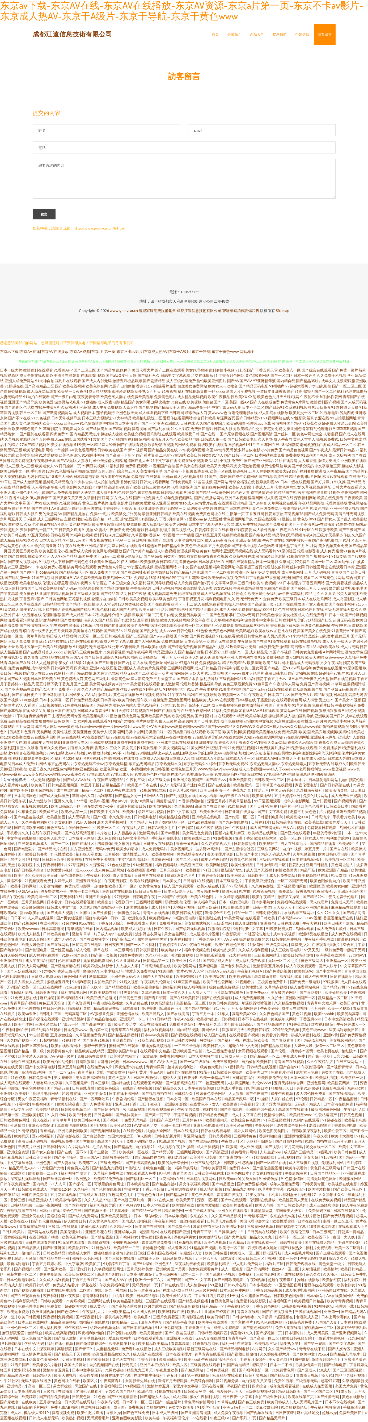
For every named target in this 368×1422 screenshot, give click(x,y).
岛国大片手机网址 (112, 823)
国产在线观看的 (167, 712)
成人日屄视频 (208, 1148)
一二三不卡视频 (187, 1047)
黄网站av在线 (291, 712)
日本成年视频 (176, 1217)
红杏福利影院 (322, 1025)
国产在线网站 (58, 946)
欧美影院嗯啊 (33, 908)
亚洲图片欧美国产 (188, 781)
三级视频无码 (307, 1382)
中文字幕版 (74, 1265)
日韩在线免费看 (34, 1196)
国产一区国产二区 (318, 1392)
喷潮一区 (242, 573)
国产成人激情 (65, 1339)
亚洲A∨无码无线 (221, 972)
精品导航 (308, 871)
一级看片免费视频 (330, 1339)
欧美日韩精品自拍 (298, 956)
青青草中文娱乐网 (322, 1004)
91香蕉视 (169, 392)
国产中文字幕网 (328, 972)
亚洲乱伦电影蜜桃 (208, 1126)
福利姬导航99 (338, 839)
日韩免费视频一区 (221, 1371)
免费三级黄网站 (226, 1063)
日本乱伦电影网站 (323, 781)
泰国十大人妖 (344, 1238)
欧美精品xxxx (300, 1116)
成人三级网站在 (50, 520)
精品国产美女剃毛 (135, 403)
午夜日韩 (208, 1360)
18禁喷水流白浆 (322, 1227)
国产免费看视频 (338, 584)
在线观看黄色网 (289, 701)
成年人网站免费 (232, 610)
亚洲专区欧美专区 (15, 1094)
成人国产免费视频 (128, 1408)
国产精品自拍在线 (102, 1020)
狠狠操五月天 (58, 983)
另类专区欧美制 (181, 1408)
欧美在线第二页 (197, 839)
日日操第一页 (70, 467)
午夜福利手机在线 (319, 940)
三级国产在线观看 (161, 1302)
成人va (16, 1414)
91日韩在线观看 (278, 690)
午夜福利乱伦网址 (156, 983)
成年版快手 (40, 669)
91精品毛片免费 (299, 1323)
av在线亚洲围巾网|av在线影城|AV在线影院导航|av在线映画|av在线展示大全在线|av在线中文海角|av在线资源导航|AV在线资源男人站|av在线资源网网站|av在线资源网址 (170, 738)
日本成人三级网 (165, 1414)
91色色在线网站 (269, 1323)
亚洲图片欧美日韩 (131, 807)
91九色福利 (101, 610)
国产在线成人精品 (320, 1243)
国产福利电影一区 (254, 1371)
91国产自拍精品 (236, 1366)
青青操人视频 (307, 1376)
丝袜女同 (297, 568)
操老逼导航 (272, 1254)
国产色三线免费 (251, 1403)
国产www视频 (161, 637)
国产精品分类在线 (163, 451)
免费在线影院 (172, 642)
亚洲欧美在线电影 (207, 818)
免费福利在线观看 (292, 903)
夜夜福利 (51, 1297)
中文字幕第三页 (328, 467)
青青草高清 (180, 1344)
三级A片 (77, 658)
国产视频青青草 (340, 1068)
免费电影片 (118, 504)
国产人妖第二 (84, 493)
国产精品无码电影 (253, 387)
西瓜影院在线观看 (161, 435)
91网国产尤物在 (121, 722)
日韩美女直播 (70, 531)
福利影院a (352, 1281)
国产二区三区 (85, 371)
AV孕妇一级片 (62, 1057)
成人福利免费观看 (44, 956)
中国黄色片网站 (127, 914)
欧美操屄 (22, 1137)
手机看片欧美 (344, 818)
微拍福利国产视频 (325, 403)
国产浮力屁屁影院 (277, 1105)
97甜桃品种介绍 (105, 616)
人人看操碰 (40, 488)
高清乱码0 (116, 488)
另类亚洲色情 (294, 430)
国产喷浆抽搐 (71, 621)
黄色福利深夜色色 (156, 1238)
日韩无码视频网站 (167, 589)
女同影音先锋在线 (140, 1382)
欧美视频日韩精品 (309, 1302)
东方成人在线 (121, 499)
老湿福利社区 (111, 1387)
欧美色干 (38, 786)
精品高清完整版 (107, 1009)
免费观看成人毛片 (141, 924)
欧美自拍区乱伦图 (58, 1063)
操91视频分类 (227, 1382)
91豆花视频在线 (188, 1243)
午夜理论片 (257, 696)
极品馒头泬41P (37, 1414)
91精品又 (27, 685)
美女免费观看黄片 (203, 1270)
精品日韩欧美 (289, 1392)
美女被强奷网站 (283, 993)
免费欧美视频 (91, 579)
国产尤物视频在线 (303, 674)
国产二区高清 (137, 637)
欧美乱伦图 (56, 818)
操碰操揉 (275, 717)
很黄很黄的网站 (244, 1153)
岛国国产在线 (19, 664)
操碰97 (6, 818)
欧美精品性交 (248, 430)
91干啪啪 (20, 717)
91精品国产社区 (319, 621)
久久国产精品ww (282, 1350)
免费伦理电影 (133, 531)
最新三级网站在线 (202, 1350)
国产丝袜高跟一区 (58, 1180)
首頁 (215, 34)
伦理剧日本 (124, 903)
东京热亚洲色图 (287, 722)
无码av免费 (104, 850)
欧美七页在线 (328, 1052)
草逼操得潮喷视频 (257, 1004)
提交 (44, 216)
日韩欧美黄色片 (56, 935)
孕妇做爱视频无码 (105, 1329)
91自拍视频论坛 (294, 1408)
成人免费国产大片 (105, 573)
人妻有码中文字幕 (48, 1084)
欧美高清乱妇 (162, 1004)
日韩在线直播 (83, 1089)
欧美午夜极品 (219, 398)
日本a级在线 (245, 701)
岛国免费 (85, 557)
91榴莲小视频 (93, 456)
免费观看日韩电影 (322, 829)
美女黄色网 (278, 1360)
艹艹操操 (61, 451)
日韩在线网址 (341, 977)
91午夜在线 (177, 696)
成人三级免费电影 (220, 1052)
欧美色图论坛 (70, 456)
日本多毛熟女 (263, 903)
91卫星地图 (119, 1212)
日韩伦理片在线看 (122, 1334)
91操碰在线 (14, 387)
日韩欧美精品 (54, 1254)
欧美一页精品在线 (215, 1079)
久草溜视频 (311, 1270)
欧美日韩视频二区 (80, 1275)
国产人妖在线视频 (22, 972)
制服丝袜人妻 (191, 1254)
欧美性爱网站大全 (125, 1057)
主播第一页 (235, 515)
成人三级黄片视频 (304, 1164)
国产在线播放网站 (209, 499)
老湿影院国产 (320, 1126)
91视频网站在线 (276, 419)
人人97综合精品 (64, 557)
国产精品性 (106, 371)
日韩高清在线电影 (87, 946)
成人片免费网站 (282, 876)
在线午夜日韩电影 (47, 834)
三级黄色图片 (90, 653)
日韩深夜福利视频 (296, 1307)
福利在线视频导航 (202, 696)
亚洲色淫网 (316, 1084)
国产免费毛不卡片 (66, 690)
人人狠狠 (236, 1094)
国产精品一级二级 (29, 1052)
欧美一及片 (159, 674)
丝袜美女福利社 (180, 1068)
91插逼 (188, 1148)
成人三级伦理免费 (181, 382)
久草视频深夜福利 (229, 621)
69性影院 (298, 419)
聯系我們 (279, 34)
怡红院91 (350, 1052)
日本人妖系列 (209, 908)
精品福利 (69, 637)
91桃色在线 (101, 1249)
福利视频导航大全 (76, 1174)
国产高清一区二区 (264, 1339)
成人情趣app (197, 1286)
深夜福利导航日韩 (344, 1031)
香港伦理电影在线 (243, 414)
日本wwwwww (134, 1063)
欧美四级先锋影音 (98, 967)
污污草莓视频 (134, 1110)
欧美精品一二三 (126, 1249)
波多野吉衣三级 (206, 1227)
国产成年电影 (335, 1366)
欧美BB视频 (99, 802)
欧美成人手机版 (230, 1089)
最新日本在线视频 (62, 712)
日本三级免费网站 (235, 1291)
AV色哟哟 (266, 547)
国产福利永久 (148, 376)
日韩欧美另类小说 (199, 1392)
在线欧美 (29, 1403)
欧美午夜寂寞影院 (107, 525)
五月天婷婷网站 (13, 956)
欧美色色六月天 (270, 398)
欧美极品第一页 (74, 813)
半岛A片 (157, 1073)
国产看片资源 (147, 456)
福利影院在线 (210, 919)
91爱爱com (193, 520)
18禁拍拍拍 (49, 1041)
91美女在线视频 (60, 446)
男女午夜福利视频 (194, 1185)
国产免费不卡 (179, 1227)
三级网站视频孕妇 (261, 1392)
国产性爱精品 (62, 951)
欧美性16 (179, 504)
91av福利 (329, 1158)
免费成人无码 (342, 903)
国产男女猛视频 (202, 637)
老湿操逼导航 (265, 977)
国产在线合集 (219, 786)
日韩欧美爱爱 (140, 504)
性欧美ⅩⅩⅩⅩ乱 (243, 398)
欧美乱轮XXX (297, 818)
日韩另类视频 (220, 1137)
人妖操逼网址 (238, 1084)
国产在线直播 (159, 605)
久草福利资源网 (96, 499)
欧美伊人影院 (240, 488)
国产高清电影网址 (327, 541)
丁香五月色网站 (231, 376)
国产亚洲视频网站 (347, 1334)
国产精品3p (113, 632)
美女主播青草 (151, 472)
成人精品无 (258, 653)
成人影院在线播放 (273, 414)
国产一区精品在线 (271, 1164)
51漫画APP (166, 579)
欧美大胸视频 (65, 1376)
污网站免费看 (186, 446)
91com (361, 605)
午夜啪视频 (208, 690)
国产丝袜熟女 (76, 1206)
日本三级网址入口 (179, 892)
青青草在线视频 (230, 1196)
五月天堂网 (25, 727)
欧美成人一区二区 (245, 1254)
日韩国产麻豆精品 (165, 1121)
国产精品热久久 (168, 1089)
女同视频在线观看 (253, 1052)
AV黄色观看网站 (83, 451)
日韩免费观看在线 (301, 1265)
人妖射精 (130, 408)
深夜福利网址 (305, 499)
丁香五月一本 (203, 1015)
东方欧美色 (19, 791)
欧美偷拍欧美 (336, 993)
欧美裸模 (194, 403)
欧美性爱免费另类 (272, 1079)
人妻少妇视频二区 (189, 541)
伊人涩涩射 (213, 520)
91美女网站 (233, 919)
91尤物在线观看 (71, 1243)
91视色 (334, 493)
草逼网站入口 (83, 797)
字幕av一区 (69, 1025)
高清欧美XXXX (244, 1015)
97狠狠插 (261, 626)
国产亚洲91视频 (96, 1041)
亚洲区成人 (127, 669)
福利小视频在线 (197, 951)
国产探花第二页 (269, 1334)
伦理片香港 (189, 685)
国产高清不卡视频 (178, 472)
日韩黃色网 (81, 1398)
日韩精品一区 (321, 1100)
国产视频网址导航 (105, 1132)
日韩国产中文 (247, 855)
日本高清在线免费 (338, 1105)
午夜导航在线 (273, 541)
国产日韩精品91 (249, 419)
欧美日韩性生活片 (153, 610)
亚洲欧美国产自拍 (188, 1052)
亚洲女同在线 (33, 1217)
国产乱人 (344, 520)
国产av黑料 (170, 834)
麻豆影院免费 (141, 680)
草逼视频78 (293, 515)
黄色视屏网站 (80, 525)
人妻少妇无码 (111, 972)
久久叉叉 (328, 595)
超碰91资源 (17, 531)
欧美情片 (330, 1270)
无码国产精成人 (307, 1105)
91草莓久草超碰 (315, 424)
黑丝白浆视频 (182, 956)
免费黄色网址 (19, 669)
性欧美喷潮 (116, 1073)
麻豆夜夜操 (70, 1297)
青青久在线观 (248, 1313)
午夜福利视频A (250, 972)
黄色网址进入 (342, 866)
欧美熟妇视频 (240, 977)
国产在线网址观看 (135, 573)
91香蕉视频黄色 (161, 1110)
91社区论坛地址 (257, 935)
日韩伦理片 (186, 632)
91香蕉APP (63, 371)
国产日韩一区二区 (239, 456)
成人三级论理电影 (286, 951)
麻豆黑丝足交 (308, 1414)
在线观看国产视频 (244, 1036)
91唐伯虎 (166, 972)
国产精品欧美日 (117, 988)
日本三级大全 (119, 584)
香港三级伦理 (69, 972)
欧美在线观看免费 (211, 956)
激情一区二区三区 (330, 1047)
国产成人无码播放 (54, 797)
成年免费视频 (232, 722)
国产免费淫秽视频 (252, 1185)
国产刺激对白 (206, 717)
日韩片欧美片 (13, 1233)
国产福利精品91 (70, 999)
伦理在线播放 (356, 392)
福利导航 (101, 536)
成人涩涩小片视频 (204, 935)
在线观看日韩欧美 (260, 919)
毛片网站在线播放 (228, 993)
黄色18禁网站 (211, 552)
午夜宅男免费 (271, 430)
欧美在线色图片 (204, 898)
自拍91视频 (292, 850)
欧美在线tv (264, 632)
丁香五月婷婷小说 (47, 1265)
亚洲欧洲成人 (168, 424)
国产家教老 (9, 1403)
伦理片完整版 (336, 504)
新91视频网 (137, 451)
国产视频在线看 (259, 1414)
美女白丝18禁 (70, 664)
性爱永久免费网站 (140, 972)
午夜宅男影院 (116, 882)
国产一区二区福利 (329, 392)
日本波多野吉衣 (211, 563)
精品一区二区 (93, 791)
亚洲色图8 (163, 1265)
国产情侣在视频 (150, 1100)
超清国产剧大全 (137, 462)
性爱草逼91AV (67, 579)
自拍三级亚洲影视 (270, 1398)
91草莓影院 (48, 430)
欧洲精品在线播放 (313, 935)
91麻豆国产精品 (187, 983)
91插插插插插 (263, 1158)
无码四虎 (229, 467)
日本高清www (290, 919)
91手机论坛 (152, 690)
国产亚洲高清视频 (196, 1414)
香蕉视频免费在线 (338, 919)
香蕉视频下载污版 (285, 626)
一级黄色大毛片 (209, 1068)
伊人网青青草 (40, 499)
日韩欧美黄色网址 (15, 1121)
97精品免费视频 (286, 1031)
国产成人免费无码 (319, 515)
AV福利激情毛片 (98, 696)
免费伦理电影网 (78, 887)
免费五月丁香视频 (249, 579)
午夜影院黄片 (296, 1174)
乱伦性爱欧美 (62, 855)
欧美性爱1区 (252, 988)
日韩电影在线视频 (198, 882)
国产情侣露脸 (102, 1238)
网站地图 (247, 353)
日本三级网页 (324, 1233)
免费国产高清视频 (315, 685)
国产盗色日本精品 (258, 1329)
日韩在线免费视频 (287, 940)
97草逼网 (76, 866)
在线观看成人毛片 (353, 1227)
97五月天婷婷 (38, 536)
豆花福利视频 (79, 600)
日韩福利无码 (62, 669)
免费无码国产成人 (141, 1142)
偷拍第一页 (99, 1031)
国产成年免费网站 (243, 478)
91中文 (183, 568)
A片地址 (104, 834)
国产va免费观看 (59, 493)
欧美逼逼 (230, 1105)
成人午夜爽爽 (316, 977)
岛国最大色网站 (106, 674)
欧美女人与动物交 (223, 387)
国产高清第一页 (261, 605)
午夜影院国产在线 (252, 642)
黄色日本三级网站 (325, 1169)
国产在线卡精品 (342, 1094)
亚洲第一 (331, 1313)
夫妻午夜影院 (50, 1275)
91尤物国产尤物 (51, 1169)
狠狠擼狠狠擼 (330, 712)
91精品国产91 (285, 493)
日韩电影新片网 (167, 1137)
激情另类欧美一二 (194, 616)
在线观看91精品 (231, 717)
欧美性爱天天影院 (33, 1057)
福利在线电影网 (74, 993)
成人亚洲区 (161, 504)
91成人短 (344, 1392)
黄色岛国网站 (30, 424)
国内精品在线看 (323, 845)
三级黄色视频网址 (316, 626)
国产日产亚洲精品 (259, 462)
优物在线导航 (201, 946)
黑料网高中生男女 (152, 940)
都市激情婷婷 (262, 493)
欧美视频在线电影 (343, 1185)
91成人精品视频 (97, 392)
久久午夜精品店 (320, 1063)
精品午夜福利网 (139, 653)
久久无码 (88, 690)
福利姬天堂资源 (89, 855)
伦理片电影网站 (46, 1094)
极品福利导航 (211, 685)
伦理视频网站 (188, 552)
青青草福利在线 (63, 1100)
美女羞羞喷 (63, 1079)
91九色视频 (40, 419)
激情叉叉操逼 (289, 898)
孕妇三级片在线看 (234, 797)
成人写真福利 (153, 525)
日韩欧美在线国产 (112, 451)
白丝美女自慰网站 (196, 712)
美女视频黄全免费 (333, 547)
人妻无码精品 (11, 398)
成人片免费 (183, 584)
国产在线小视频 (342, 605)
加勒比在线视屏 (287, 632)
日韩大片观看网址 (155, 483)
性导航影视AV (268, 483)
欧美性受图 (89, 1376)
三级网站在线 (99, 1302)
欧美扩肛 (93, 1265)
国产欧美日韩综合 (239, 1025)
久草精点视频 (276, 988)
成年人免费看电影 (97, 1105)
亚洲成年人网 (125, 1233)
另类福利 (207, 1041)
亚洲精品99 (16, 1387)
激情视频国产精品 (287, 424)
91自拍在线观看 (36, 398)
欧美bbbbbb (324, 1015)
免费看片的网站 (275, 1036)
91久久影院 (180, 430)
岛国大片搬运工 (121, 1137)
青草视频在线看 (80, 930)
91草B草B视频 (345, 430)
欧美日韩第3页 (37, 1286)
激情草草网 (98, 977)
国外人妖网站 (245, 1132)
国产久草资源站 (35, 1047)
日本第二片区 (279, 696)
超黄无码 (71, 653)
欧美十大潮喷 (342, 1137)
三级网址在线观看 (63, 1227)
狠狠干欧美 (328, 531)
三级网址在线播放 (58, 1392)
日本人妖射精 (50, 541)
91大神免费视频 (169, 1329)
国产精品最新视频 (184, 1307)
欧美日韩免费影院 (224, 1004)
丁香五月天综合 (111, 924)
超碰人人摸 (172, 1079)
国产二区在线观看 (170, 371)
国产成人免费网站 (83, 1217)
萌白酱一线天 (34, 632)
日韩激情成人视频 (178, 1259)
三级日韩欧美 (249, 584)
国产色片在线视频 (106, 1190)
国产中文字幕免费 (272, 813)
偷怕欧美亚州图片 (211, 382)
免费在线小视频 (191, 462)
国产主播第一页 (103, 1153)
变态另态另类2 (275, 637)
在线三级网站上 (349, 1063)
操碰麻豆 (229, 892)
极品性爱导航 (272, 467)
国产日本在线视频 (137, 1329)
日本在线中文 (25, 1350)
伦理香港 (149, 1009)
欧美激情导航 (336, 791)
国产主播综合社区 (240, 850)
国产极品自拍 (81, 674)
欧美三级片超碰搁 (101, 999)
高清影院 (65, 1350)
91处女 (23, 499)
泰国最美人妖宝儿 (291, 1212)
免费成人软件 (80, 552)
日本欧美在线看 (154, 648)
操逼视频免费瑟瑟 (254, 940)
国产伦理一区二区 (240, 818)
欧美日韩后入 (153, 1015)
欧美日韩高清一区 (215, 791)
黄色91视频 (302, 1015)
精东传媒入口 (196, 414)
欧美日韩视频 (29, 1318)
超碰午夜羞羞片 (281, 1281)
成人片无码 (349, 648)
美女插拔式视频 (197, 924)
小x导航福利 (301, 669)
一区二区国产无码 (292, 882)
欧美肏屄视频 (42, 791)
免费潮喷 (292, 456)
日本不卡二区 (253, 408)
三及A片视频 (294, 829)
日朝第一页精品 (351, 1233)
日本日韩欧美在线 (45, 680)
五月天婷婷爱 (219, 547)
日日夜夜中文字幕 (237, 1398)
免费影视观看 (136, 467)
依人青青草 (122, 876)
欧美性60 (21, 876)
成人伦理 (83, 951)
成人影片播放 (309, 1217)
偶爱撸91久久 (242, 1334)
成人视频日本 (84, 414)
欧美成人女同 (79, 1254)
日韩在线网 (59, 536)
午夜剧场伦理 (123, 1100)
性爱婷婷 (202, 531)
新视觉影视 (132, 525)
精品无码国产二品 (135, 674)
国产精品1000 (257, 610)
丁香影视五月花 (191, 600)
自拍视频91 (237, 446)
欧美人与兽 (264, 1206)
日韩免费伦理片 (268, 914)
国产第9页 (201, 584)
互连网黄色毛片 (121, 1196)
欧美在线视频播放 (57, 648)
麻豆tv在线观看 (335, 478)
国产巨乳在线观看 (34, 435)
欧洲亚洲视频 (43, 1313)
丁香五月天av (275, 680)
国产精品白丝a (164, 1185)
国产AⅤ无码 (227, 940)
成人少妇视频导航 (189, 478)
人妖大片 (196, 674)
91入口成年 (57, 1116)
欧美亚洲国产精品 (333, 871)
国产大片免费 (235, 1238)
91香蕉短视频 (264, 892)
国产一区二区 (281, 376)
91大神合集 (83, 483)
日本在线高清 (309, 1222)
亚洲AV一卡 (29, 568)
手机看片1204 (42, 472)
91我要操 (339, 557)
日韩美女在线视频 (158, 845)
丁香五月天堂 (266, 371)
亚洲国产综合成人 (261, 1110)
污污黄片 (130, 1366)
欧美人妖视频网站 (175, 621)
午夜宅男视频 (33, 1089)
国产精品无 (123, 1148)
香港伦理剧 (129, 483)
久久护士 (275, 999)
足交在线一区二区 (321, 1148)
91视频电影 (329, 414)
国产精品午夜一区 (196, 408)
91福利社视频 (81, 536)
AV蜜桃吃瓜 (130, 648)
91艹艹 (254, 446)
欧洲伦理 (316, 887)
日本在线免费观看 (62, 1291)
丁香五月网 (255, 515)
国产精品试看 (163, 1153)
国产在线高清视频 (80, 834)
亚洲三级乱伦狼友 (206, 1164)
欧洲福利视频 (348, 940)
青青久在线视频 (156, 914)
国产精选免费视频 (182, 648)
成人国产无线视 (125, 610)
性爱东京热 (274, 515)
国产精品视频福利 (123, 1036)
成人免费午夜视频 (229, 1414)
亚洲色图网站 (179, 701)
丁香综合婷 (205, 940)
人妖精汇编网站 (259, 1142)
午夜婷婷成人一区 (351, 1025)
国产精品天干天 (167, 408)
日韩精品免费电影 (214, 1116)
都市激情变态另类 (198, 589)
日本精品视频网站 (201, 1180)
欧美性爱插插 (208, 1206)
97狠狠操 (330, 983)
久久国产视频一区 (22, 1041)
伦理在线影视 (189, 595)
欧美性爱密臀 (138, 626)
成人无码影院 (79, 818)
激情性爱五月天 (135, 855)
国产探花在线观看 (44, 1020)
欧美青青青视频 (340, 1302)
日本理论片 (294, 1334)
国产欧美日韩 (98, 1360)
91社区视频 (143, 866)
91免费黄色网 (283, 1371)
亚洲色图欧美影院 (127, 1419)
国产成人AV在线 (77, 781)
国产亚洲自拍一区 (234, 1158)
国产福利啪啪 (303, 472)
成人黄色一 (99, 1307)
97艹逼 (81, 802)
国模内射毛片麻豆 (230, 834)
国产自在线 (17, 557)
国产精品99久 (314, 898)
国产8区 (100, 818)
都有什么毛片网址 (87, 1259)
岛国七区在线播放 (181, 1073)
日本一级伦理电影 (234, 903)
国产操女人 (326, 520)
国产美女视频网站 (23, 563)
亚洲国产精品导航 (23, 403)
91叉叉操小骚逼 (271, 658)
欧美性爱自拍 (319, 1190)
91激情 (6, 717)
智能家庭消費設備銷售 (157, 312)
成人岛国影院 (343, 600)
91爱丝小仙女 (209, 1408)
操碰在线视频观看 (25, 1063)
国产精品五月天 (208, 536)
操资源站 (285, 892)
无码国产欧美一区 (22, 988)
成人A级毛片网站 (299, 1254)
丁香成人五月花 (265, 488)
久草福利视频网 (298, 408)
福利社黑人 (9, 1254)
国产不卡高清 (300, 525)
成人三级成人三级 (19, 467)
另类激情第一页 (308, 1366)
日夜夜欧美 (353, 499)
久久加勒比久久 (332, 1196)
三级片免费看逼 (166, 1318)
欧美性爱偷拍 (283, 1222)
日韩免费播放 (40, 1079)
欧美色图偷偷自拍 (325, 882)
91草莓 (336, 685)
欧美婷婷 (29, 1398)
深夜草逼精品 (240, 802)
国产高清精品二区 (39, 387)
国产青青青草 (280, 706)
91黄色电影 (319, 509)
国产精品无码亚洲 (189, 573)
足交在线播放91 (204, 376)
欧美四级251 (216, 977)
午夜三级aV (220, 1419)
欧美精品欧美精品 (153, 1344)
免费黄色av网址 (222, 632)
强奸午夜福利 (96, 919)
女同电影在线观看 (92, 722)
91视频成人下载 (52, 563)
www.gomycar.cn (124, 312)
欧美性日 (179, 962)
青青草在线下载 (312, 1350)
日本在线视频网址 (307, 860)
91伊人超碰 (85, 823)
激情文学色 (354, 653)
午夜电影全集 (44, 462)
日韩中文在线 (351, 440)
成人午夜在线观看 (34, 376)
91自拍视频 (38, 1036)
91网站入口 (154, 797)
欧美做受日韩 (188, 435)
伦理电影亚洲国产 (186, 488)
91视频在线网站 (153, 791)
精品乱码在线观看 (46, 1031)
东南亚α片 (356, 1089)
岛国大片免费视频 (241, 392)
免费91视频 (283, 1382)
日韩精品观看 (172, 493)
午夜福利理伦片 (176, 1419)
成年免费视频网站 (178, 499)
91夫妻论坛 (129, 993)
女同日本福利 (73, 1360)
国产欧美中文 (304, 1355)
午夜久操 (321, 1137)
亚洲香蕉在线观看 (331, 956)
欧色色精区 (156, 1169)
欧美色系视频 (215, 1243)
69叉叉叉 (38, 712)
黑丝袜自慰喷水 (321, 637)
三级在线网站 (50, 988)
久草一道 (8, 1318)
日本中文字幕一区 (54, 701)
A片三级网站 (119, 536)
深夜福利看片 (54, 866)
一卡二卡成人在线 (200, 1212)
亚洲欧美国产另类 (156, 717)
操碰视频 (240, 472)
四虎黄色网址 (162, 860)
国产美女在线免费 (316, 632)
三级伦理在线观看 (274, 860)
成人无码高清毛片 (220, 541)
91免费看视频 (114, 653)
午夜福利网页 (165, 1222)
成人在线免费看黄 (209, 605)
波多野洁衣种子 (54, 892)
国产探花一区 (80, 1185)
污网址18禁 (170, 706)
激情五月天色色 (164, 440)
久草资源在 (98, 584)
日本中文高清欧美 (339, 1020)
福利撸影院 (80, 472)
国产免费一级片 (345, 371)
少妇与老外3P (349, 1243)
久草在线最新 (30, 605)
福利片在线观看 (68, 382)
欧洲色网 (144, 1392)
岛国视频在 (284, 1318)
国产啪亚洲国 (115, 626)
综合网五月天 (128, 472)
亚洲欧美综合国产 (352, 892)
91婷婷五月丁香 (116, 1265)
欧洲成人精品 (29, 935)
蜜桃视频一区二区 (319, 1329)
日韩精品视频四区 (63, 786)
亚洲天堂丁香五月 (290, 547)
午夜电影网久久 (72, 430)
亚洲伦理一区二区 (22, 1329)
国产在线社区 (83, 845)
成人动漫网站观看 (42, 392)
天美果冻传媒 (339, 536)
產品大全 (257, 34)
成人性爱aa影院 (343, 424)
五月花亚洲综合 (146, 509)
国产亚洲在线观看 (295, 834)
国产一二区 (60, 845)
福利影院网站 (139, 440)
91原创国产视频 (314, 456)
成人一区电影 (232, 1270)
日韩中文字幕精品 (134, 839)
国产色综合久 (68, 1313)
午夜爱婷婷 (270, 1009)
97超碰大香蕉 (296, 387)
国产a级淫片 (24, 850)
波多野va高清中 (209, 850)
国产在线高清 (178, 1015)
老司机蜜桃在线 (313, 446)
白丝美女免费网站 (192, 387)
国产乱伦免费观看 (219, 626)
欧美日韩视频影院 (297, 1339)
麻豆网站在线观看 (126, 547)
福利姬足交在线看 (266, 573)
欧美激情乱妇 (207, 1020)
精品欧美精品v (234, 664)
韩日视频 (139, 541)
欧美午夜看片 (296, 1169)
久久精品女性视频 (289, 1004)
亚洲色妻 (43, 1164)
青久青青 (31, 658)
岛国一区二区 (322, 563)
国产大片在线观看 (158, 977)
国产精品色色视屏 (293, 451)
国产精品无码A (354, 1313)
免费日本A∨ (239, 1169)
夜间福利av (326, 892)
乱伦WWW (262, 1084)
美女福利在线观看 (145, 685)
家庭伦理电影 (306, 786)
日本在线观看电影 (149, 1339)
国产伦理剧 (178, 610)
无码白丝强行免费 (264, 648)
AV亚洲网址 (61, 509)
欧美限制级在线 (171, 1313)
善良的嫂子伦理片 (343, 898)
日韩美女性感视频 (238, 1164)
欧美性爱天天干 (338, 823)
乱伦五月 (342, 637)
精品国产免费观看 (273, 525)
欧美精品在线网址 (263, 834)
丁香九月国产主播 (73, 685)
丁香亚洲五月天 (198, 1329)
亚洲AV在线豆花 (103, 669)
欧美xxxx (191, 1360)
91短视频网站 (126, 658)
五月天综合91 (171, 871)
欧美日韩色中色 (87, 1121)
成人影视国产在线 (278, 499)
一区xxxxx (216, 392)
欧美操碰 (254, 664)
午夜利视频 (256, 1281)
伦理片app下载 (258, 424)
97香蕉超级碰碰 (278, 579)
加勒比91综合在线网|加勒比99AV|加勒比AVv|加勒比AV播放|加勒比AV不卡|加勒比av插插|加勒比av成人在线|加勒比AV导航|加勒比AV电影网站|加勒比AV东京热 (133, 754)
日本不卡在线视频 (253, 1020)
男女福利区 (64, 823)
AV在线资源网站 (340, 1297)
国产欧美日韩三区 (348, 1190)
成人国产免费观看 (179, 887)
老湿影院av (148, 1233)
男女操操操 (63, 1387)
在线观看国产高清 (148, 1084)
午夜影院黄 (232, 935)
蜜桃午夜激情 (110, 531)
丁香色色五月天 (150, 1196)
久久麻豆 (83, 914)
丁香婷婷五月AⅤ (173, 946)
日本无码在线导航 (80, 1403)
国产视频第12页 (27, 1270)
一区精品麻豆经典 (101, 446)
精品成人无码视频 (304, 664)
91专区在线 (308, 531)
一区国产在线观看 (173, 898)
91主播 (245, 892)
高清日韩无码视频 (350, 515)
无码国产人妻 (326, 1323)
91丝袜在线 (57, 642)
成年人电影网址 (297, 802)
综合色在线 (72, 1212)
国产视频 (310, 712)
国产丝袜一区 (284, 435)
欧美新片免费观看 (237, 1206)
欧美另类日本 (257, 1073)
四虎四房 (81, 669)
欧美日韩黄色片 (249, 637)
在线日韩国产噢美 (44, 1238)
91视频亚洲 (135, 1387)
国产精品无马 (141, 823)
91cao (323, 1355)
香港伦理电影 (345, 1126)
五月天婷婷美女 (140, 1270)
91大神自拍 (44, 382)
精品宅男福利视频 (350, 1376)
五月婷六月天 (206, 1259)
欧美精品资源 (47, 1110)
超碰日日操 (135, 1254)
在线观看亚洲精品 (233, 504)
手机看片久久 (18, 834)
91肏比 (88, 664)
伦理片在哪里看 (56, 584)
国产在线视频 (201, 568)
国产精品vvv (216, 781)
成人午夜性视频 (209, 829)
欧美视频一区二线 (340, 860)
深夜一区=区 (208, 1201)
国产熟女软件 (11, 951)
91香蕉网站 (299, 1025)
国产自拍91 (289, 1068)
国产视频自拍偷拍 (242, 1355)
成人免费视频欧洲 (250, 999)
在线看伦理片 (134, 1132)
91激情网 (255, 946)
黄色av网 (190, 563)
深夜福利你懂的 (91, 1334)
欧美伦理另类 (183, 717)
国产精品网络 (108, 690)
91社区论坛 (352, 541)
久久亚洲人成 (156, 956)
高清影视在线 (193, 1318)
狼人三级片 (168, 722)
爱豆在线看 (219, 531)
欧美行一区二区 (232, 1249)
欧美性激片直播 (90, 1414)
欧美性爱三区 (335, 1132)
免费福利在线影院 (251, 1302)
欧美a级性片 (349, 845)
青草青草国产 (123, 1041)
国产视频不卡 (95, 1212)
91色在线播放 (119, 866)
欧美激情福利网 (255, 706)
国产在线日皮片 (25, 696)
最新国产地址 (232, 871)
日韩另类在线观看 (262, 1233)
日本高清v (108, 701)
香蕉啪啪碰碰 (270, 1137)
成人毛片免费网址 (247, 1265)
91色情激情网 (91, 424)
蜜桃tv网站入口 (130, 557)
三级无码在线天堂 (339, 610)
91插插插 (127, 616)
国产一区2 (128, 887)
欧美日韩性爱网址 (218, 983)
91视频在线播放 (168, 1392)
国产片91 (34, 504)
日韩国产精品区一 (325, 1174)
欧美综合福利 (202, 1382)
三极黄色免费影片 (272, 983)
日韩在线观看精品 (240, 563)
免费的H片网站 (316, 797)
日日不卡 (17, 919)
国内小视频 (208, 797)
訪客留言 (325, 34)
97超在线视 (188, 664)
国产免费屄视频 (278, 972)
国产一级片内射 (63, 398)
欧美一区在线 (221, 472)
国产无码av (67, 589)
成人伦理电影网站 (300, 1291)
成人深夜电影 (109, 403)
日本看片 (54, 903)
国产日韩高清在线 (335, 786)
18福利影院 (289, 446)
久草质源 (264, 1318)
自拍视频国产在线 (22, 1212)
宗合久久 (313, 1275)
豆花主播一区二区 (22, 1275)
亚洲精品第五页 (98, 547)
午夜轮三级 (136, 781)
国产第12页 (9, 1196)
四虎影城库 (166, 802)
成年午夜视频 (284, 935)
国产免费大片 (302, 696)
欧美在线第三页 (301, 1398)
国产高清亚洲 (217, 1153)
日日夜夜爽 (114, 946)
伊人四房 (144, 1137)
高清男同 (185, 722)
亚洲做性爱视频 (297, 1137)
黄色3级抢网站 (257, 376)
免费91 (237, 462)
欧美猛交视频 (135, 435)
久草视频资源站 (18, 440)
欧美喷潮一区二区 (233, 696)
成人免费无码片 (154, 850)
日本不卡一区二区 (290, 1238)
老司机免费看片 (89, 1392)
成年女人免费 (307, 1073)
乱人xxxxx (54, 653)
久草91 (85, 908)
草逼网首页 (226, 419)
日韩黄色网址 (56, 600)
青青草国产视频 (23, 1004)
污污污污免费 (247, 600)
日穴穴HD (341, 1057)
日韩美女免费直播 (307, 653)
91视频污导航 (92, 626)
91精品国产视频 (203, 1249)
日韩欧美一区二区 (269, 781)
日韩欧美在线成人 (33, 1190)
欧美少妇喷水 (127, 850)
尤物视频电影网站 (98, 962)
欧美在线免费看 (330, 499)
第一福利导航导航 (183, 1169)
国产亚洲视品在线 (19, 690)
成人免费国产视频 (37, 1339)
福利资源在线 (318, 419)
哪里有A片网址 (32, 610)
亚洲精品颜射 (73, 1020)
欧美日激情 (349, 1004)
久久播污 (331, 1275)
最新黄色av (120, 680)
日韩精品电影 (21, 1206)
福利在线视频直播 (193, 392)
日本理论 (212, 653)
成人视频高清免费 (162, 595)
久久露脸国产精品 (256, 1297)
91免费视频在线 (24, 999)
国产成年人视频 (60, 914)
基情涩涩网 (129, 520)
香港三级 (18, 1201)
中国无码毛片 (282, 791)
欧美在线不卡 (319, 1238)
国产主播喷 (85, 1142)
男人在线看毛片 (294, 845)
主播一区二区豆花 (338, 1222)
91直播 (10, 499)
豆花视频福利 (43, 1137)
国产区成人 (307, 1371)
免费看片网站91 (182, 1025)
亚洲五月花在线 (98, 1233)
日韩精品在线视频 (262, 1068)
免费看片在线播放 (136, 1350)
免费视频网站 (210, 664)
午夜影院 (186, 829)
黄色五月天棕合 (52, 1004)
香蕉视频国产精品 (76, 610)
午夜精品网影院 (311, 504)
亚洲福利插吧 (181, 940)
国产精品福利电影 (234, 1350)
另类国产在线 (174, 557)
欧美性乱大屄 (224, 951)
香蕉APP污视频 (162, 536)
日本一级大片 (11, 371)
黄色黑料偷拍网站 (199, 1403)
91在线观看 (269, 712)
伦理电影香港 (308, 552)
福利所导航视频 (160, 584)
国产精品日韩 (177, 1196)
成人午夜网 (283, 440)
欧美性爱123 (121, 1126)
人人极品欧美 (125, 834)
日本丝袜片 (296, 781)
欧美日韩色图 (345, 1153)
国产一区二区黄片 (219, 573)
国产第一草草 (319, 1057)
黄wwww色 (217, 414)
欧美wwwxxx (29, 930)
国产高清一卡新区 (120, 456)
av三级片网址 (206, 1291)
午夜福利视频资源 (325, 1408)
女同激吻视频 (249, 467)
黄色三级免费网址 (267, 509)
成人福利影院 (195, 988)
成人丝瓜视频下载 (153, 414)
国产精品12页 (282, 1376)
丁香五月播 (147, 1360)
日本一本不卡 (301, 1079)
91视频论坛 (296, 1190)
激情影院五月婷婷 (268, 967)
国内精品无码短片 (85, 435)
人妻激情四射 (50, 887)
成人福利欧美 (50, 1329)
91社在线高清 (285, 462)
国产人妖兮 (328, 967)
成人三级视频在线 (216, 595)
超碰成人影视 (352, 467)
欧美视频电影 (93, 717)
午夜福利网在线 (15, 1031)
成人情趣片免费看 (37, 1355)
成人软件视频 (264, 531)
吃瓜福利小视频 (218, 462)
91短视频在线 (141, 712)
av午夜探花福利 (291, 595)
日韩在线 (187, 424)
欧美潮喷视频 (163, 855)
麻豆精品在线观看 (346, 908)
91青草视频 (28, 1132)
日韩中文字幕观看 (175, 376)
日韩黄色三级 (130, 999)
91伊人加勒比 (128, 563)
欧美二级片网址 (276, 664)
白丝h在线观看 (192, 1222)
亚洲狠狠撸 (208, 967)
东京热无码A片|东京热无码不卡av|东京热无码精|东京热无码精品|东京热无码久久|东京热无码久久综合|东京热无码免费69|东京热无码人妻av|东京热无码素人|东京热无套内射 (191, 765)
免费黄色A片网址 (295, 403)
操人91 (327, 1376)
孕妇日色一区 (79, 829)
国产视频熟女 (127, 1238)
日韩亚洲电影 (47, 993)
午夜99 (337, 626)
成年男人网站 (46, 727)
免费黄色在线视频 (327, 669)
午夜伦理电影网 (64, 488)
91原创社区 (286, 552)
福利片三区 (274, 1265)
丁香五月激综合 (253, 1360)
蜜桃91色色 (345, 552)
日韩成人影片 (27, 515)
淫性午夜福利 (236, 829)
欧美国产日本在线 (142, 786)
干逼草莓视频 (185, 1116)
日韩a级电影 (115, 637)
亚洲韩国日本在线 (333, 1291)
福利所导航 (209, 680)
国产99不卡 (29, 573)
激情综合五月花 (56, 1371)
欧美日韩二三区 (251, 1259)
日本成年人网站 (81, 839)
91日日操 (211, 871)
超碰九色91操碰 (243, 860)
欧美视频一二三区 (43, 1174)
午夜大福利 (312, 924)
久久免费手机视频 (331, 376)
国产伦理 (278, 1052)
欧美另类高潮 (348, 1015)
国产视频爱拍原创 (292, 887)
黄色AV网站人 (125, 706)
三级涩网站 (223, 924)
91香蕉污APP (342, 632)
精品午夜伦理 (13, 898)
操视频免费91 (327, 440)
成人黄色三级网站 (109, 871)
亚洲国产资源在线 (219, 1313)
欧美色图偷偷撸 (146, 988)
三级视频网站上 (267, 956)
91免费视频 (223, 839)
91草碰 (6, 483)
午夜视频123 (271, 584)
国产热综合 (257, 504)
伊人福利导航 (205, 903)
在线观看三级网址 (299, 914)
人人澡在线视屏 (40, 919)
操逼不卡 (14, 882)
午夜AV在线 (184, 1020)
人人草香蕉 (307, 462)
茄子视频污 (105, 414)
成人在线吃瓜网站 (317, 600)
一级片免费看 (332, 951)
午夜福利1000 (98, 876)
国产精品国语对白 (15, 1376)
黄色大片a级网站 (183, 791)
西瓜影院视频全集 (308, 690)
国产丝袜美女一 (129, 1116)
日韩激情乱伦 (245, 845)
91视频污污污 (84, 648)
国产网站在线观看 (42, 1233)
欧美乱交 (104, 903)
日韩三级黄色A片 (156, 488)
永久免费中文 (120, 818)
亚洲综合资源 (18, 1153)
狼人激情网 (170, 685)
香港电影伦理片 (296, 509)
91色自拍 (73, 988)
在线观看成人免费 (141, 1174)
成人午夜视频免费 (226, 706)
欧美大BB (283, 472)
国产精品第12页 (113, 595)
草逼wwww (334, 658)
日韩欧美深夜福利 (306, 1132)
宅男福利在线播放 (65, 626)
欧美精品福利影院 (128, 1302)
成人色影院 (107, 839)
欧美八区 (180, 1366)
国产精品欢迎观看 (276, 1047)
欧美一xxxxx (53, 424)
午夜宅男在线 (287, 531)
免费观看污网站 (21, 621)
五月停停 (318, 1009)
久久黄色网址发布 (104, 1222)
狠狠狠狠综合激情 (109, 1254)
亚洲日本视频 (236, 499)
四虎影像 (104, 845)
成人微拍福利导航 (299, 717)
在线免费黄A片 (47, 408)
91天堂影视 (214, 674)
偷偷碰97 (90, 972)
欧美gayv (71, 424)
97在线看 (200, 1419)
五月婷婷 (112, 855)
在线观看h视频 (93, 376)
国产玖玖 (42, 690)
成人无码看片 (265, 552)
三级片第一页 (140, 1201)
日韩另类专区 (313, 1185)
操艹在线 (101, 951)
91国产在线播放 (287, 605)
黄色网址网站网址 (163, 664)
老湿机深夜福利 (309, 791)
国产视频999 (130, 1206)
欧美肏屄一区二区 (188, 626)
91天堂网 (338, 876)
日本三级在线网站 (33, 1323)
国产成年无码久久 (62, 940)
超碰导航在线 (155, 1307)
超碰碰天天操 (347, 408)
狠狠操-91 (322, 557)
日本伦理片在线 (311, 610)
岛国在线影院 (137, 908)
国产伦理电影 (36, 951)
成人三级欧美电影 (169, 1350)
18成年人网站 (61, 478)
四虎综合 (260, 1387)
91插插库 (277, 387)
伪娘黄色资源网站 (44, 1360)
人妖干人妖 (63, 882)
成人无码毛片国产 (307, 1403)
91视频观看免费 (38, 882)
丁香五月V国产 (31, 600)
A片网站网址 (333, 653)
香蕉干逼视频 (187, 845)
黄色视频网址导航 (238, 520)
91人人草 (58, 1185)
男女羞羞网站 (175, 935)
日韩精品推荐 (54, 605)
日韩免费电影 (181, 483)
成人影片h (104, 493)
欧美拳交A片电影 (47, 1366)
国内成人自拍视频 (137, 1222)
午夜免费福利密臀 (114, 1286)
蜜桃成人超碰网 (314, 722)
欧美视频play (160, 919)
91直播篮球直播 (236, 908)
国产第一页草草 (158, 1116)
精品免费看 (21, 488)
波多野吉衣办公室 (99, 807)
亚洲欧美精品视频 (351, 813)
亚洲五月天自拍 (88, 882)
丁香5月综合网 (171, 520)
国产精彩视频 (120, 430)
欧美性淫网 (23, 1025)
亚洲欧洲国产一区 (300, 999)
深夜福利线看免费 (190, 1265)
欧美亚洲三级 (192, 866)
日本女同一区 (177, 1100)
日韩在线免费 (288, 924)
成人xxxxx (167, 632)
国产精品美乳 (357, 472)
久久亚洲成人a (128, 962)
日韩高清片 (321, 818)
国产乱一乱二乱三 (43, 531)
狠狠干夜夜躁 (95, 1047)
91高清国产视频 (172, 1142)
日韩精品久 (184, 1094)
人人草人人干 (284, 908)
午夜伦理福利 (312, 1068)
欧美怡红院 (332, 1281)
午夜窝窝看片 (111, 1382)
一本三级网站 (122, 951)
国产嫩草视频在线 (15, 712)
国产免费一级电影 (305, 983)
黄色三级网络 (312, 962)
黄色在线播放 (353, 1398)
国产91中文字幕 (198, 1281)
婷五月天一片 (316, 850)
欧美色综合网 (97, 387)
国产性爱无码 (328, 1398)
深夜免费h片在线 (129, 1068)
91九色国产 (357, 1339)
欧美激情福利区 (68, 1201)
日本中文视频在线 (27, 616)
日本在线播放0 (186, 1132)
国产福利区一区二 (141, 1180)
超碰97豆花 (330, 1382)
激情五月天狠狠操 (173, 1382)
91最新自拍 (287, 520)
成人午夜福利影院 (40, 962)
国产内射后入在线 (133, 664)
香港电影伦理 (108, 1063)
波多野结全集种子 (291, 1126)
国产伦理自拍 (29, 1009)
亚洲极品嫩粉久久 (115, 1355)
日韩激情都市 (243, 1318)
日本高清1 (130, 1009)
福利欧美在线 (328, 648)
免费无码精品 (135, 1121)
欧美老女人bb (46, 467)
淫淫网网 (255, 499)
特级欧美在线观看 (212, 446)
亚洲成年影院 (176, 1105)
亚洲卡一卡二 (182, 605)
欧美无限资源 (18, 1313)
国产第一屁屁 (315, 1344)
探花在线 (89, 1286)
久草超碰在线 (137, 1004)
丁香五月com (310, 1020)
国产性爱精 (102, 914)
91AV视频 (312, 919)
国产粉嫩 (181, 637)
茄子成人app (104, 935)
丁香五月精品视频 (267, 1291)
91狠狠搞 (229, 1148)
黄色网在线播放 (126, 696)
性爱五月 (261, 791)
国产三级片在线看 (120, 1259)
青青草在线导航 (32, 1227)
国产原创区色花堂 (19, 408)
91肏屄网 (69, 924)
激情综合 (35, 1334)
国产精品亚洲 (173, 547)
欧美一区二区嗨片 (350, 1249)
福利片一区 (289, 807)
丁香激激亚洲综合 (260, 882)
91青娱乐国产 (256, 1217)
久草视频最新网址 (316, 488)
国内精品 (40, 1185)
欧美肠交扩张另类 (126, 515)
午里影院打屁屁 (313, 1259)
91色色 (99, 1398)
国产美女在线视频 (191, 467)
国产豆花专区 (311, 993)
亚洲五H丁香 (126, 1105)
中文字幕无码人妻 (226, 408)
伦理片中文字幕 (271, 1190)
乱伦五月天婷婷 (59, 632)
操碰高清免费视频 (18, 462)
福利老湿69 (178, 1158)
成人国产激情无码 (265, 829)
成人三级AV (89, 1158)
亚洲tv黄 (330, 1036)
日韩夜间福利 (147, 951)
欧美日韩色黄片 (25, 430)
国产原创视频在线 (234, 435)
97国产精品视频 (32, 446)
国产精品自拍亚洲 (54, 1259)
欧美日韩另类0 (199, 456)
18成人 (325, 1371)
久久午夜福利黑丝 (37, 823)
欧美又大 (213, 467)
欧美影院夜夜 (68, 1105)
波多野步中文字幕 (259, 621)
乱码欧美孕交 (198, 509)
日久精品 (237, 1243)
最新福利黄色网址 (326, 1110)
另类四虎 (347, 414)
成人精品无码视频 (192, 398)
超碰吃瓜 (15, 525)
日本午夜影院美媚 (199, 1089)
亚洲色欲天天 (127, 414)
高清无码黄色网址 (322, 1180)
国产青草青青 (283, 1041)
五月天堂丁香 (165, 680)
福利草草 (105, 797)
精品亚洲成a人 (165, 653)
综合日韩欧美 (204, 419)
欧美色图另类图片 (274, 1132)
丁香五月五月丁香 (87, 1281)
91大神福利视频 (182, 908)
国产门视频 (322, 802)
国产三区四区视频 (348, 1371)
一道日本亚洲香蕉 (271, 392)
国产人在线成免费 (265, 403)
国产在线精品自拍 (203, 1142)
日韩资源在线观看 (182, 1190)
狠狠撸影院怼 (219, 930)
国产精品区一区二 (265, 1057)
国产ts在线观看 (224, 642)
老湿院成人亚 (307, 1318)
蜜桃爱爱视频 (123, 392)
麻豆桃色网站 (129, 717)
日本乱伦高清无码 (348, 696)
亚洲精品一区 (337, 962)
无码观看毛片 (98, 1419)
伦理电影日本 (257, 1089)
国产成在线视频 (290, 1275)
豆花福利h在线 (171, 1180)
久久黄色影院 (262, 887)
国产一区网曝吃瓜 (94, 1100)
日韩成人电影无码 (46, 977)
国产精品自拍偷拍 (114, 589)
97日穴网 (226, 525)
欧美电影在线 (30, 584)
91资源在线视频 (140, 568)
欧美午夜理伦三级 (230, 946)
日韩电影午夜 (144, 898)
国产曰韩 (174, 1281)
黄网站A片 (211, 1031)
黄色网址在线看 (67, 1382)
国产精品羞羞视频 (29, 818)
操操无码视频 (236, 605)
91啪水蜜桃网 (230, 690)
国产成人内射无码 (97, 382)
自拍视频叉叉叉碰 (257, 1382)
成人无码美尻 (317, 1334)
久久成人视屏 (144, 1313)
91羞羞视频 (203, 483)
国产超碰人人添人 (155, 1398)
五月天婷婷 (120, 712)
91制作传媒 (345, 525)
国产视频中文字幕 (291, 1227)
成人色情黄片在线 (202, 504)
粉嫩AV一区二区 (286, 1270)
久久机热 (265, 440)
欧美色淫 (46, 403)
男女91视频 (222, 589)
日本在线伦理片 (179, 1355)
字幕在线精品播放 (248, 589)
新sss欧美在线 (32, 914)
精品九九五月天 (140, 1371)
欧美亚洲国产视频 (313, 908)
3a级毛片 (324, 1153)
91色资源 (18, 1079)
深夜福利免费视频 (58, 1318)
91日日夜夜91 (323, 408)
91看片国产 (20, 1366)
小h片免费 (269, 451)
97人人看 (23, 706)
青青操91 (102, 712)
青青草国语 (182, 1174)
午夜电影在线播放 (108, 1004)
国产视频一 (112, 1121)
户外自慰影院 (320, 387)
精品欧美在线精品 (90, 1052)
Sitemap (282, 312)
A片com (122, 685)
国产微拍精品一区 (170, 823)
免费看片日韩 (323, 706)
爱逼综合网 (56, 1217)
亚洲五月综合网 (71, 1068)
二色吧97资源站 (172, 456)
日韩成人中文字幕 (62, 908)
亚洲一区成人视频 (344, 509)
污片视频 (326, 813)
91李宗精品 (297, 637)
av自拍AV (357, 956)
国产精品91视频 (211, 648)
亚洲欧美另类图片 (116, 1217)
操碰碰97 (308, 1196)
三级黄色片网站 (332, 579)
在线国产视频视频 (137, 1089)
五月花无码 (294, 1148)
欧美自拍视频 (160, 807)
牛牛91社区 (9, 1382)
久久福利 (138, 584)
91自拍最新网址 (343, 419)
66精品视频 (48, 573)
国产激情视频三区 (34, 626)
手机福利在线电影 (166, 839)
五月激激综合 (61, 1036)
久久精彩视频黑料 (234, 898)
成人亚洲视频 (251, 1148)
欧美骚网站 (148, 658)
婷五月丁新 (90, 786)
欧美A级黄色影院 (163, 600)
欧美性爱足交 (125, 1025)
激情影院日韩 (291, 648)
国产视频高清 (261, 435)
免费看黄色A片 (60, 1052)
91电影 (34, 860)
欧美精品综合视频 (174, 818)
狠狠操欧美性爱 (235, 536)
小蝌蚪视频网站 (126, 1243)
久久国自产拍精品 (92, 488)
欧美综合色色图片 (246, 1121)
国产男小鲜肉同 (114, 440)
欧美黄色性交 (150, 887)
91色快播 (62, 472)
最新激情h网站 (47, 621)
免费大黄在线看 (288, 1329)
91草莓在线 (226, 1403)
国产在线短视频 (343, 680)
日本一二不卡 (192, 1275)
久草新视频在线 (242, 557)
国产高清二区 (123, 940)
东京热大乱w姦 (283, 1217)
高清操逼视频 (99, 1243)
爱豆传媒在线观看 (319, 1286)
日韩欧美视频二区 (76, 1110)
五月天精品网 (33, 903)
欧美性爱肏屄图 (239, 1126)
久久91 (195, 962)
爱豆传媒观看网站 (178, 419)
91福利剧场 (115, 467)
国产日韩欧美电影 (242, 440)
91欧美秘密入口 (279, 930)
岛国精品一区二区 (191, 1004)
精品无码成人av (22, 1169)
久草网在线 (270, 446)
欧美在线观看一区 (262, 1243)
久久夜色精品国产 (274, 1015)
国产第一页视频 (104, 956)
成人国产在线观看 (148, 1355)
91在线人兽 (164, 1201)
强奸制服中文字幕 (248, 930)
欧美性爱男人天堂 (293, 1201)
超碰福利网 (172, 988)
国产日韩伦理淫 (207, 722)
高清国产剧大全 (110, 1142)
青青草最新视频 (92, 1339)
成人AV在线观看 (221, 701)
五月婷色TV (192, 1121)
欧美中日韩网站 (23, 887)
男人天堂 (103, 605)
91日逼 (192, 690)
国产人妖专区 (339, 1350)
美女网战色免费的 (197, 834)
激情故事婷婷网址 (117, 1158)
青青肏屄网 (155, 1068)
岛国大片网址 (75, 1366)
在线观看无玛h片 (326, 946)
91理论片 (239, 595)
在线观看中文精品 (155, 1052)
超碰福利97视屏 (332, 674)
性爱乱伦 (296, 866)
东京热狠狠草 (149, 493)
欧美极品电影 (188, 440)
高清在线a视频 (34, 1073)
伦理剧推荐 (52, 616)
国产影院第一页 (173, 509)
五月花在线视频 (63, 1196)
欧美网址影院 (217, 866)
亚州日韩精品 (317, 866)
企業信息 (302, 34)
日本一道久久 (174, 993)
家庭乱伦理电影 (319, 430)
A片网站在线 (79, 1148)
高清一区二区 (39, 1387)
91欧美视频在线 (103, 993)
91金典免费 (268, 600)
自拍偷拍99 (156, 1408)
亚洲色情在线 (127, 1015)
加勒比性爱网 (331, 398)
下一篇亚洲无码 (211, 1084)
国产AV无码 (67, 462)
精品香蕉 (296, 478)
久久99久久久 (329, 914)
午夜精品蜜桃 (346, 1100)
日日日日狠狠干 (148, 892)
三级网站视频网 (181, 669)
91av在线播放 (323, 525)
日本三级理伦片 (229, 882)
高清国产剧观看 (160, 541)
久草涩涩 (31, 525)
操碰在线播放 (308, 1281)
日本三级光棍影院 (97, 419)
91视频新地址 (174, 690)
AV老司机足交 (146, 1126)
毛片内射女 (169, 616)
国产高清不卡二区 (196, 706)
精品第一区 (9, 1116)
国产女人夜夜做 (315, 605)
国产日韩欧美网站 (42, 589)
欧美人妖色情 (33, 946)
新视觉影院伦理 (178, 903)
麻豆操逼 (47, 999)
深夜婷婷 (47, 1350)
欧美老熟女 (346, 1286)
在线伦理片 (49, 924)
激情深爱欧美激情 (271, 557)
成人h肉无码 (170, 786)
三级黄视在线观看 (205, 1366)
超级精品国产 (113, 786)
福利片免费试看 (319, 1249)
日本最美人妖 (148, 1259)
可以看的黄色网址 (109, 1185)
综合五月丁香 (354, 946)
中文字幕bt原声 (224, 584)
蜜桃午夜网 (78, 584)
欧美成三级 (49, 813)
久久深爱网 (95, 866)
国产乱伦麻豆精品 (46, 1222)
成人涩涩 (180, 1398)
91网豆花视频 (93, 467)
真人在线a (41, 1121)
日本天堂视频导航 (66, 419)
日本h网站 (315, 1297)
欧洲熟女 (18, 1174)
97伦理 (302, 1100)
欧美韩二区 (88, 1164)
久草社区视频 (304, 855)
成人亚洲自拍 (246, 924)
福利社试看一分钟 (282, 1259)
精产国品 (53, 610)
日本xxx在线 (50, 1212)
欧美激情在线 (183, 1206)
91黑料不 (61, 674)
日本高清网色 (25, 797)
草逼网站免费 (194, 1137)
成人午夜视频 (165, 552)
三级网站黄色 (245, 1137)
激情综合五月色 (218, 914)
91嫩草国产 (262, 685)
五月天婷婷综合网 (289, 1084)
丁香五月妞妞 (153, 1190)
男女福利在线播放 (267, 1174)
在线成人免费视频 (317, 1387)
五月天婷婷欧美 (261, 472)
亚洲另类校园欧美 (73, 1132)
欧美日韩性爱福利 (262, 595)
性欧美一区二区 (107, 829)
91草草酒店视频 (151, 1041)
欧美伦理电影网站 (38, 451)
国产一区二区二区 (347, 387)
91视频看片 (245, 983)
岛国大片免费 (346, 1387)
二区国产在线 (91, 1291)
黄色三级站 (56, 829)
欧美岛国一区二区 (118, 579)
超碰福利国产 (280, 1302)
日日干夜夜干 (150, 1105)
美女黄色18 (29, 595)
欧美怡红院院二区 (147, 419)
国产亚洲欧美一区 (59, 1270)
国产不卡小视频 (244, 547)
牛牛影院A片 (140, 589)
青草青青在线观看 (209, 1355)
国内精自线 (286, 382)
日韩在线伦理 (172, 1286)
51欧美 (80, 446)
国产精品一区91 (277, 669)
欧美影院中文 (29, 866)
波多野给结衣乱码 (352, 1329)
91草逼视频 (301, 706)
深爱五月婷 (217, 802)
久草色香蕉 (151, 993)
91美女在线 (255, 1196)
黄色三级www (314, 1031)
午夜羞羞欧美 (167, 1371)
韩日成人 (53, 637)
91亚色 (216, 1286)
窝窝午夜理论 (202, 621)
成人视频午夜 (169, 1148)
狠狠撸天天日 (282, 1089)
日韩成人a (85, 712)
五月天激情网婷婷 (242, 1009)
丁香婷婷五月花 (211, 876)
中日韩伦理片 (54, 1009)
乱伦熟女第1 (290, 1344)
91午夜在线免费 (70, 547)
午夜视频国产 (43, 1105)
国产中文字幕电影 (40, 1068)
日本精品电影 (148, 1297)
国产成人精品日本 (77, 616)
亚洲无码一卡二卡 (135, 1020)
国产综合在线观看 (316, 371)
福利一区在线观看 (237, 1344)
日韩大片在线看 (345, 488)
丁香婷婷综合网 (13, 1238)
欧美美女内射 (337, 887)
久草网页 (286, 563)
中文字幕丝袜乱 (20, 1164)
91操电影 (228, 653)
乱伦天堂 (321, 680)
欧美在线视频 (183, 515)
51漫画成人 (148, 520)
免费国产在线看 (277, 589)
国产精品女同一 (128, 797)
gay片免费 (343, 1142)
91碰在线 (178, 403)
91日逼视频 (353, 626)
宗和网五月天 (11, 520)
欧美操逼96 (262, 797)
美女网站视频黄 (102, 685)
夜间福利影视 (21, 993)
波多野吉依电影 (247, 451)
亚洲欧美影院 (240, 781)
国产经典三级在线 (87, 509)
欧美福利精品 (218, 1265)
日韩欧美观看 (52, 1302)
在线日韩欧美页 (256, 1041)
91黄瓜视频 (76, 1302)
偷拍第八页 (31, 1254)
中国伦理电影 (185, 919)
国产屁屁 (145, 408)
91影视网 (291, 398)
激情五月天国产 (103, 472)
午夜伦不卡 (309, 398)
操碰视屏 (139, 430)
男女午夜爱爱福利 (33, 1100)
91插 (99, 642)
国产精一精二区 (106, 520)
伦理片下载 (345, 1307)
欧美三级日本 (290, 600)
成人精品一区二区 (342, 446)
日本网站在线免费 (270, 456)
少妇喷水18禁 (145, 579)
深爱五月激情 (25, 1259)
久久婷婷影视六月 (216, 845)
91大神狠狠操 (240, 956)
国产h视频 (99, 1126)
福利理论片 (228, 1360)
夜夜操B (190, 1079)
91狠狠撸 (89, 403)
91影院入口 (134, 1169)
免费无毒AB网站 (64, 1408)
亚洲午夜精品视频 (54, 595)
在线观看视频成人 (33, 845)
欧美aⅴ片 (194, 1313)
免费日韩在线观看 (92, 1057)
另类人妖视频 (347, 595)
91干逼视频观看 (267, 802)
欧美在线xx (19, 1222)
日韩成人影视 (225, 430)
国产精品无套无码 (203, 610)
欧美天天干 (185, 1201)
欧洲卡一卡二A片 (149, 1281)
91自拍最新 (238, 807)
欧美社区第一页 (29, 648)
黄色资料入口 (72, 680)
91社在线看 (225, 637)
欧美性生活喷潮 (203, 1158)
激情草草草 (81, 935)
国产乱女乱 (149, 632)
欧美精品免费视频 (109, 1180)
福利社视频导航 (103, 1206)
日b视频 (29, 520)
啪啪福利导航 (79, 1009)
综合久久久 (338, 1259)
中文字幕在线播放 (22, 839)
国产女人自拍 (43, 1153)
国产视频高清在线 (273, 478)
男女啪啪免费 (208, 892)
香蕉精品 (48, 1132)
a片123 (118, 605)
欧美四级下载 (233, 1227)
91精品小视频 (339, 722)
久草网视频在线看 (283, 504)
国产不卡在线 (19, 419)
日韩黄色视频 (351, 1116)
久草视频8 (139, 536)
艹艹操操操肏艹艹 (229, 1233)
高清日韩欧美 (170, 1360)
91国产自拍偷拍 (122, 387)
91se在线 (87, 924)
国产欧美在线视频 (70, 387)
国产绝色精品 (260, 536)
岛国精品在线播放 (23, 722)
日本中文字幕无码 (203, 525)
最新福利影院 (148, 621)
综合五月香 (40, 440)
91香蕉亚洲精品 (102, 563)
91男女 (94, 440)
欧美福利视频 (327, 1079)
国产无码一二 (105, 557)
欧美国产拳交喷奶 (299, 467)
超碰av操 (329, 1414)
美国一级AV (239, 403)
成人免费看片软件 (332, 930)
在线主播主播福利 (149, 1376)
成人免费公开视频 (346, 797)
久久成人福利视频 (253, 951)
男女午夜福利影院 (335, 664)
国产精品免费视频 (54, 1398)
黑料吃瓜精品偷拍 (58, 483)
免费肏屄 (54, 1307)
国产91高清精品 (300, 392)
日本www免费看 (155, 1036)
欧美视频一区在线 (134, 1153)
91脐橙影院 (299, 1360)
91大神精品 (122, 419)
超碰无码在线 (344, 621)
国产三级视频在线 (47, 706)
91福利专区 (71, 1041)
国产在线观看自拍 (25, 1297)
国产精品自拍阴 (198, 1009)
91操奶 (263, 1100)
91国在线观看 (265, 520)
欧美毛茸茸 (313, 823)
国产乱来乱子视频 (221, 1275)
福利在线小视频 (60, 1344)
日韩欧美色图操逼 (228, 1073)
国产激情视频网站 (57, 414)
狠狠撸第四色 (50, 722)
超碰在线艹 (219, 509)
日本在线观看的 (346, 1212)
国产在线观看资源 (132, 446)
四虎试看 (80, 440)
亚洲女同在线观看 (233, 1212)
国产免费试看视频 (338, 1217)
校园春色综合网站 (211, 1094)
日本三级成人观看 (85, 595)
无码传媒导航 (329, 589)
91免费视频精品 (75, 706)
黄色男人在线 (78, 1169)
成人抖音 (310, 701)
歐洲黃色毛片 (171, 1009)
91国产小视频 (280, 653)
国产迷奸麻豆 (194, 786)
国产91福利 (143, 1265)
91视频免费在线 (153, 696)
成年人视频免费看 (285, 1185)
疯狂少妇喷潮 (161, 626)
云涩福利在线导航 (313, 493)
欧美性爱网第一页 (342, 1084)
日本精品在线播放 (54, 658)
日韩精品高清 (171, 563)
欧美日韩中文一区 (15, 472)
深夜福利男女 (185, 1238)
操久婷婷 (50, 504)
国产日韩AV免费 (264, 807)
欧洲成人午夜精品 (330, 472)
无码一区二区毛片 (283, 962)
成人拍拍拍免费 (107, 483)
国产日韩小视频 (107, 1110)
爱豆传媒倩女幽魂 (108, 462)
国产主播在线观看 (331, 1254)
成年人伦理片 (253, 674)
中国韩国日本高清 (118, 424)
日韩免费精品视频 (85, 701)
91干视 (233, 1297)
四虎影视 (201, 472)
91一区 (242, 653)
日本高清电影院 (139, 1275)
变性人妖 (129, 376)
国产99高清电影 (235, 887)
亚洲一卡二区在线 (175, 1126)
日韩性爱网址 (317, 568)
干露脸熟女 (266, 701)
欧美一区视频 (339, 1009)
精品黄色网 (173, 1212)
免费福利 (246, 1275)
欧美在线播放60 (153, 1025)
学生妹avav (71, 541)
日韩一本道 (261, 908)
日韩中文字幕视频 (182, 813)
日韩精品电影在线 (287, 823)
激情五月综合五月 (326, 1360)
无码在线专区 (213, 1387)
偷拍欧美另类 (286, 871)
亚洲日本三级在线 (155, 1366)
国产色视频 (219, 616)
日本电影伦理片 (158, 531)
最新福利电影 (18, 1265)
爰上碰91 (326, 701)
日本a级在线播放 (202, 823)
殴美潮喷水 (236, 876)
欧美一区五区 (291, 839)
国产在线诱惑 (34, 653)
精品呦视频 (323, 696)
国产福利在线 (158, 430)
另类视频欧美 (136, 605)
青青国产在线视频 (289, 1063)
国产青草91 (84, 1350)
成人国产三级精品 (299, 1153)
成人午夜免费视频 (107, 408)
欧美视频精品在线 (313, 876)
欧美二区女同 (252, 669)
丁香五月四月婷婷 (209, 1297)
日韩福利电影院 (270, 818)
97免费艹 (302, 563)
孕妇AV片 (119, 802)
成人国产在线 (215, 1036)
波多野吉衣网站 (148, 935)
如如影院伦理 (352, 781)
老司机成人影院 (94, 1227)
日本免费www (75, 1031)
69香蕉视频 (305, 892)
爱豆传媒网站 (120, 1339)
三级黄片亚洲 (29, 1148)
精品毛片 (312, 595)
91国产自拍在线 (318, 1142)
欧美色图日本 (238, 1174)
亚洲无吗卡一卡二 (238, 1408)
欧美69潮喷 (236, 424)
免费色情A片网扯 (112, 568)
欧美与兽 (152, 1419)
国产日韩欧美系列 (292, 1206)
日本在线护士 (240, 509)
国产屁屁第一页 (18, 579)
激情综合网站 (275, 1116)
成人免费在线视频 (346, 935)
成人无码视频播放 (46, 781)
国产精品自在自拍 (150, 1158)
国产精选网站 (192, 1371)
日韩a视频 (285, 1158)
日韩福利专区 (229, 669)
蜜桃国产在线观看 (124, 1047)
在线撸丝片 (358, 478)
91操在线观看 (279, 642)
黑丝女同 (18, 860)
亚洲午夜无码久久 (126, 977)
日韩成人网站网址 (33, 967)
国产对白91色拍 (289, 1142)
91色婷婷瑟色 (125, 493)
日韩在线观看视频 (80, 903)
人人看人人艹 (199, 993)
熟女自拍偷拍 (198, 557)
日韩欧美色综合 (269, 616)
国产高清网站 (257, 1270)
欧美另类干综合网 (173, 1164)
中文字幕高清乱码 (133, 860)
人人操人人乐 (127, 967)
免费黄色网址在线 (210, 515)
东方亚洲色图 (81, 850)
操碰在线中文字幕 (116, 1376)
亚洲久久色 (64, 802)
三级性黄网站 (268, 850)
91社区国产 (245, 371)
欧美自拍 (75, 860)
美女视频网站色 (342, 1041)
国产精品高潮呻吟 (271, 1025)
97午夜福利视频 (192, 451)
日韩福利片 (260, 823)
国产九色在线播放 (233, 823)
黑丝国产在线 (86, 1387)
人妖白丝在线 (282, 1100)
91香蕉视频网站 (206, 1344)
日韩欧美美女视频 (133, 600)
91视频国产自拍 (162, 467)
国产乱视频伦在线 (181, 797)
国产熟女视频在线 (97, 541)
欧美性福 (193, 871)
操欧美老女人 (39, 557)
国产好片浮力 (322, 483)
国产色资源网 (79, 1004)
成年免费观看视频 (285, 1387)
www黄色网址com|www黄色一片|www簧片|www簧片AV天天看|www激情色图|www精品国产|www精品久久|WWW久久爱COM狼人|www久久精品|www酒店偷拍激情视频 (201, 727)
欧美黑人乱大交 (52, 839)
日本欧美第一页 (197, 642)
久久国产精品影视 (226, 1217)
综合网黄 (353, 579)
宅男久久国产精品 (98, 621)
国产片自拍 (21, 509)
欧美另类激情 (151, 1334)
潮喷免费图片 (131, 956)
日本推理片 (292, 584)
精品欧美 (199, 701)
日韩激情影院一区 (271, 866)
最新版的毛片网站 (33, 1408)
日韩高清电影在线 (156, 967)
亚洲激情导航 (11, 962)
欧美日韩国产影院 (339, 924)
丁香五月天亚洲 (171, 658)
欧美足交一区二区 (304, 414)
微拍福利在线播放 (94, 1323)
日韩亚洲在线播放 (240, 813)
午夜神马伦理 (50, 696)
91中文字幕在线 (163, 462)
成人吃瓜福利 (339, 456)
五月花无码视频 (317, 573)
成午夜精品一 (76, 1329)
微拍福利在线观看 (38, 371)
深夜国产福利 (238, 1387)
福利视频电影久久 (220, 600)
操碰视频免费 (62, 1142)
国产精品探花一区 (74, 573)
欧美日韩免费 (80, 1116)
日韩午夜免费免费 (15, 1185)
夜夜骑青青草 (88, 398)
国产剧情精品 (154, 382)
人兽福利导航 (246, 658)
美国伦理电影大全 (255, 1222)
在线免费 (125, 935)
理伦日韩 (84, 1270)
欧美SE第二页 (147, 616)
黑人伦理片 (319, 903)
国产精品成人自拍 (218, 962)
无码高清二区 (76, 1015)
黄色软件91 (306, 520)
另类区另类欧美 (25, 552)
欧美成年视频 (256, 717)
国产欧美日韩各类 (33, 855)
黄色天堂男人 (304, 440)
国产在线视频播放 (277, 1313)
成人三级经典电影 (324, 1206)
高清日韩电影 (276, 674)
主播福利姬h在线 (78, 520)
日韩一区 (118, 919)
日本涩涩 (228, 1259)
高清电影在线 (68, 1137)
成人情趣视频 (211, 1190)
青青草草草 (62, 1121)
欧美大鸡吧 (314, 658)
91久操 (340, 483)
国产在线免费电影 (217, 999)
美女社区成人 (294, 616)
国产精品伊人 (29, 1249)
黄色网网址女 (289, 488)
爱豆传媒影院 (267, 1408)
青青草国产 (340, 573)
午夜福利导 (250, 1105)
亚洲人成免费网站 (19, 382)
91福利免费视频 (225, 712)
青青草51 (39, 642)
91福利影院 (234, 1068)
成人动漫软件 (40, 802)
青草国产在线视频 (277, 786)
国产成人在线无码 (38, 674)
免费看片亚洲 (282, 1073)
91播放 (111, 717)
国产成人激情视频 (27, 483)
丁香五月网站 (313, 584)
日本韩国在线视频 (162, 1254)
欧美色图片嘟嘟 (75, 1238)
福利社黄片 (137, 1073)
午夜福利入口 (134, 829)
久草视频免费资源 (90, 1036)
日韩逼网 (176, 414)
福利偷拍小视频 (222, 371)
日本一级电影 (267, 563)
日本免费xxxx (257, 993)
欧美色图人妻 (111, 398)
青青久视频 (219, 557)
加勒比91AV (249, 712)
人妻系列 (84, 462)
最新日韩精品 (343, 451)
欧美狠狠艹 (268, 845)
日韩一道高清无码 (145, 1291)
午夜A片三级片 (315, 536)
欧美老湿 (90, 1355)
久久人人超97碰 (98, 1201)
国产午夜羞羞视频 (180, 1334)
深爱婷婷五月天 (230, 1392)
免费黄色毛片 (165, 398)
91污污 (219, 1009)
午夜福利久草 (210, 1025)
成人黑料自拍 (16, 589)
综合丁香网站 (116, 1291)
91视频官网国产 (299, 557)
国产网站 (220, 483)
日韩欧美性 (257, 876)
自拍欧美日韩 (105, 983)
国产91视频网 (26, 924)
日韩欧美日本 (337, 807)
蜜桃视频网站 (165, 568)
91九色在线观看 (80, 642)
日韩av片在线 (235, 1286)
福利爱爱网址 (224, 568)
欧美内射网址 (176, 525)
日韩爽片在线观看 (149, 876)
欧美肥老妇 (244, 632)
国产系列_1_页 (244, 1419)
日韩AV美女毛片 (162, 829)
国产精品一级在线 (147, 1212)
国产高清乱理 (231, 1110)
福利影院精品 (26, 1302)
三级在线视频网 (308, 1313)
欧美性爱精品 (242, 866)
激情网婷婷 (179, 674)
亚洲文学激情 (95, 1094)
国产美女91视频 (348, 701)
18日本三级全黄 (300, 680)
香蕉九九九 (242, 791)
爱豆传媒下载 (47, 685)
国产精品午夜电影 (180, 1323)
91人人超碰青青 (44, 664)
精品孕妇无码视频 (287, 536)
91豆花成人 (9, 610)
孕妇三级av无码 (242, 616)
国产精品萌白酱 (191, 653)
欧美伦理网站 (185, 967)
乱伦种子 (123, 371)
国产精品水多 (188, 680)
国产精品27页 (334, 988)
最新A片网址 (152, 1323)
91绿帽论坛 (12, 1344)
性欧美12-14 (60, 1190)
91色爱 (202, 632)
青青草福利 (237, 1339)
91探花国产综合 (75, 956)
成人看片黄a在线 (14, 786)
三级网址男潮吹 (190, 1153)
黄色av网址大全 (310, 435)
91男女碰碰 (115, 1371)
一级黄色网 (220, 493)
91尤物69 (90, 531)
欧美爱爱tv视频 (221, 579)
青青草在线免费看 (157, 1243)
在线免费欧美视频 (138, 398)
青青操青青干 (40, 717)
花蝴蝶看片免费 (164, 387)
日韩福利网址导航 (290, 621)
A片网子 (259, 1350)
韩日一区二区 (30, 414)
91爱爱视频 (48, 456)
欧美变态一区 (289, 371)
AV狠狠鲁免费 (102, 1015)
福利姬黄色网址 (215, 488)
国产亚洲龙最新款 (122, 1398)
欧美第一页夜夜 (70, 392)
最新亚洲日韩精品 (157, 515)
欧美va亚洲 (27, 1015)
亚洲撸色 (267, 924)
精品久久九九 (261, 1238)
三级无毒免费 (19, 642)
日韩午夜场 (137, 595)
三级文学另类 (21, 1110)
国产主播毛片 (242, 1323)
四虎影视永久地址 (263, 1249)
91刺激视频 (29, 701)
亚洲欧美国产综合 (122, 1052)
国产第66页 (153, 557)
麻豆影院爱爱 (241, 531)
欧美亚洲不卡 (211, 813)
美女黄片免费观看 (152, 669)
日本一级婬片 (305, 376)
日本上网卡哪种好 (336, 1318)
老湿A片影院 (88, 589)
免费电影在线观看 (146, 478)
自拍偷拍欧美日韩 (257, 1063)
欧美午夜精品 (263, 898)
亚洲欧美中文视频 (258, 722)
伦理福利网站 (333, 1164)
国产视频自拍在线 (157, 1094)
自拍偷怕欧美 (105, 887)
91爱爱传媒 (269, 1180)
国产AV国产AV (239, 382)
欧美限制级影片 (189, 977)
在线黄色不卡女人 (205, 1105)
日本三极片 (100, 1084)
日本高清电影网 (87, 478)
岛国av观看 (305, 930)
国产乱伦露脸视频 (267, 1169)
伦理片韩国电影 (15, 977)
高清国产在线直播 (210, 807)
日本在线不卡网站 (124, 1094)
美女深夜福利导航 (90, 1079)
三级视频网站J (231, 680)
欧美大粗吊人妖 (198, 658)
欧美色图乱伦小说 (54, 552)
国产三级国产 (350, 531)
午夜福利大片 (93, 1313)
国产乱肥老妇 (125, 621)
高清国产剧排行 (110, 1275)
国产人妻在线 (65, 1164)
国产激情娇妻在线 (65, 967)
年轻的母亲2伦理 (327, 834)
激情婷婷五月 (158, 1387)
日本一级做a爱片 (148, 1217)
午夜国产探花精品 (109, 781)
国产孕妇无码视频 (338, 690)
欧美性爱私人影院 (177, 1297)
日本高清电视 (53, 930)
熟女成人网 (314, 839)
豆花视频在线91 (35, 807)
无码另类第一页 (145, 1286)
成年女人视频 (332, 382)
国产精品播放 (223, 1185)
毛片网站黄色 (147, 722)
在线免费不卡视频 (100, 860)
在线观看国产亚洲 (175, 1233)
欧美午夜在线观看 (213, 1323)
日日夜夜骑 (285, 1414)
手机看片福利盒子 (283, 1196)
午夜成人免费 (294, 1057)
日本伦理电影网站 (22, 1281)
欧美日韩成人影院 (187, 914)
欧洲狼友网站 (350, 1180)
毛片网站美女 (73, 696)
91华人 (217, 456)
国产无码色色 (77, 563)
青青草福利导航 (91, 1073)
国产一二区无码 (62, 1073)
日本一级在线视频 (295, 483)
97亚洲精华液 (264, 382)
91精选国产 (151, 547)
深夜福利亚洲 (223, 658)
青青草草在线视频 (126, 1031)
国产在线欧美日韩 (185, 999)
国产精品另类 (101, 706)
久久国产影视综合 (211, 424)
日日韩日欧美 (53, 860)
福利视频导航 (166, 866)
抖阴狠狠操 (85, 1063)
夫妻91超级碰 (308, 1089)
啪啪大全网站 (159, 1132)
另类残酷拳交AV (191, 855)
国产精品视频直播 (193, 1302)
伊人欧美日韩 (75, 1222)
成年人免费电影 (227, 1329)
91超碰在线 (72, 1094)
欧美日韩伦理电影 (333, 855)
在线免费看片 (317, 616)
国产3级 (120, 1201)
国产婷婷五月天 (304, 589)
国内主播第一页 (298, 541)
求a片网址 (313, 478)
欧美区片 (90, 1382)
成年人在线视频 (295, 1009)
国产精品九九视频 (107, 1169)
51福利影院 (253, 680)
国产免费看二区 (305, 579)
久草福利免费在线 (109, 1174)
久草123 (309, 648)
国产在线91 (40, 509)
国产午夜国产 (257, 1094)
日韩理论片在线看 (222, 1222)
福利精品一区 (213, 1307)
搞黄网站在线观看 (82, 568)
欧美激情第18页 (122, 1344)
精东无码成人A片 (276, 855)
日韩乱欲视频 (256, 1376)
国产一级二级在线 (195, 1063)
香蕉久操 (113, 1414)
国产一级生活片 (168, 1403)
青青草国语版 (355, 972)
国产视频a (273, 1148)
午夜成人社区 (232, 1142)
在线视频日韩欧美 (96, 1408)
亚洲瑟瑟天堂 (261, 1212)
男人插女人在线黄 (29, 983)
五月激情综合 (50, 1403)
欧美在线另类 (11, 1068)
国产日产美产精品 (138, 552)
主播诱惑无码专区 (67, 717)
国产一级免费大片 (148, 499)
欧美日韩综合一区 (66, 807)
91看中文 (22, 1105)
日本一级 (336, 616)
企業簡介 (234, 34)
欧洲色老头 (137, 919)
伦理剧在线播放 (262, 1201)
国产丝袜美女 (97, 430)
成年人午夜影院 (214, 860)
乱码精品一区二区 (333, 999)
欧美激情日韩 (162, 573)
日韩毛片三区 (50, 1015)
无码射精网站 (38, 478)
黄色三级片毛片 (95, 504)
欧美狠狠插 (149, 563)
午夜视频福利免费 (350, 706)
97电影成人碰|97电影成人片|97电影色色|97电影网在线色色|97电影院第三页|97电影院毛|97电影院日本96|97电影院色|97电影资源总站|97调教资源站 (210, 775)
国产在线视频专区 (94, 940)
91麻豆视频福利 (277, 1121)
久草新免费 (27, 813)
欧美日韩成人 (278, 1403)
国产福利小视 (228, 1041)
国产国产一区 (145, 424)
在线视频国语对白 (142, 871)
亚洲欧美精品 (119, 1313)
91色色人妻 (240, 493)
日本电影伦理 (352, 589)
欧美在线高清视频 (60, 1334)
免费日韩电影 (202, 430)
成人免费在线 (246, 525)
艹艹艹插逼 (185, 536)
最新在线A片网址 (54, 525)
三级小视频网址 (49, 1206)
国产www (233, 674)
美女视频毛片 (181, 850)
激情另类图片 (329, 462)
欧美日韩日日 (218, 1318)
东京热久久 (199, 1217)
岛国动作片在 (345, 563)
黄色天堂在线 (123, 1360)
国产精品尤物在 (76, 515)
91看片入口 (355, 674)
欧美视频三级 (266, 1344)
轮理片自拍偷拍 (104, 600)
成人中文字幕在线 (246, 1116)
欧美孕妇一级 (352, 1079)
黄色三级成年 (196, 547)
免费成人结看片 (66, 1286)
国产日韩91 (274, 408)
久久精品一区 (121, 1227)
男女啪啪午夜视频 (115, 478)
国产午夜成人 (320, 451)
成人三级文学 (159, 781)
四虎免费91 (59, 435)
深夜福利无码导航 (25, 1180)
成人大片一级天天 (337, 642)
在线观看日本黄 (342, 568)
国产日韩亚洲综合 (99, 658)
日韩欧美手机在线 (209, 1174)
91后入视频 (128, 983)
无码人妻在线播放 (210, 1339)
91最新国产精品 (197, 493)
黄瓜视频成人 (183, 531)
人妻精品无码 (107, 1350)
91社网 (312, 547)
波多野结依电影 (67, 403)
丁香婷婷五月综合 (117, 509)
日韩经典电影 (145, 818)
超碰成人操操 (111, 435)
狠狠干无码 (356, 951)
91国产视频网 (42, 579)
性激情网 (18, 1126)
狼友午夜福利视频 (205, 1398)
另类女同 (249, 1180)
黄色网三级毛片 (97, 680)
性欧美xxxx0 (229, 1180)
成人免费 (327, 552)
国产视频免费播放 (29, 1291)
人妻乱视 (330, 435)
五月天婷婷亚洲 (287, 797)
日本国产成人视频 (15, 680)
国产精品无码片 (272, 1419)
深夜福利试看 (291, 977)
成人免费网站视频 (305, 988)
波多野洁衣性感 (27, 1371)
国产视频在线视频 (186, 1036)
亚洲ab (167, 478)
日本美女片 (171, 882)
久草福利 (68, 408)
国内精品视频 (107, 930)
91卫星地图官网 (288, 1286)
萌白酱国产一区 (215, 403)
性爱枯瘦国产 (326, 1116)
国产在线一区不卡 (72, 1153)
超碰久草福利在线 (306, 1036)
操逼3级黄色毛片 (181, 876)
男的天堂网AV (50, 515)
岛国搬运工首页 (249, 568)
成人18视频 (294, 658)
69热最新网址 (236, 648)
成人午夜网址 (292, 573)
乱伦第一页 (121, 541)
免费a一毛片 (100, 515)
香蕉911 (143, 387)
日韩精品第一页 (156, 962)
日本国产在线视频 (150, 1227)
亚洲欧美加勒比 (41, 1126)
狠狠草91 (260, 1366)
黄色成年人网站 (283, 1020)
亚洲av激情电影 (248, 541)
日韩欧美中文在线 (105, 813)
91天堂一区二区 (91, 637)
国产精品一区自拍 (80, 605)
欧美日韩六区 (214, 1047)
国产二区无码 (253, 690)
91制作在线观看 (306, 1121)
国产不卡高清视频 (140, 1164)
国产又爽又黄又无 (67, 499)
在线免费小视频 (53, 568)
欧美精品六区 (265, 839)
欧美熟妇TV (171, 951)
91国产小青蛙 (215, 478)
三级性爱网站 (46, 1025)
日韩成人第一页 (214, 440)
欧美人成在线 (208, 887)
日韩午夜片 (163, 930)
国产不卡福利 (65, 1158)
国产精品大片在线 (52, 850)
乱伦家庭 (84, 408)
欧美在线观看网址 (66, 1047)
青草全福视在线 (242, 483)
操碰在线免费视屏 (224, 988)
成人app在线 (61, 440)
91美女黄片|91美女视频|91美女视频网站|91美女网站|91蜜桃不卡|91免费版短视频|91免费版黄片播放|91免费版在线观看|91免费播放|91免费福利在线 (242, 749)
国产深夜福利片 (89, 1318)
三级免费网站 (277, 946)
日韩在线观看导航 (216, 1132)
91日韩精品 (161, 1020)
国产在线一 (209, 435)
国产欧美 (133, 488)
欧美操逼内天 (217, 1121)
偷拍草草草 (244, 626)
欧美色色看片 (312, 807)
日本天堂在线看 (156, 1206)
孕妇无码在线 (131, 690)
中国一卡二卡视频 (85, 892)
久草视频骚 (183, 807)
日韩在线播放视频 (307, 642)
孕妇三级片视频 (151, 813)
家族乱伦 (149, 1057)
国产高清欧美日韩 (29, 829)
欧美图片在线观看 (65, 376)
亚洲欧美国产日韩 (329, 717)
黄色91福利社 (148, 706)
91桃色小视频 (353, 712)
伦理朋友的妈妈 (276, 568)
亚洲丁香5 (243, 839)
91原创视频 (352, 669)
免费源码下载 (319, 1212)
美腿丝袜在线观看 (88, 632)
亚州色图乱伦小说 (30, 493)
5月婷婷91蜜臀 (301, 1052)
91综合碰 (131, 632)
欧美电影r (142, 1318)
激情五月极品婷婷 (127, 382)
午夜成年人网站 (286, 685)
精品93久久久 (27, 541)
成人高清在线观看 (15, 1084)
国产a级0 (113, 376)
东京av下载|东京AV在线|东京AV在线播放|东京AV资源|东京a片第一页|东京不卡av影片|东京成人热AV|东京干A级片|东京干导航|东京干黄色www (119, 353)
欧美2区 (129, 813)
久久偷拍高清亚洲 (42, 547)
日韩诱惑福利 (243, 1079)
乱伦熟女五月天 (148, 392)
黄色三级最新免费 (237, 685)
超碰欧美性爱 (76, 1307)
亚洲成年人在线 (179, 1339)
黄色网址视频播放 (107, 552)
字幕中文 (132, 1190)
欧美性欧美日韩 (45, 876)
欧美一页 (69, 722)
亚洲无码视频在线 (238, 552)
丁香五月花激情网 (192, 579)
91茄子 (205, 1073)
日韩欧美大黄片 (38, 1158)
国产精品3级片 (308, 382)
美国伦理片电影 (220, 855)
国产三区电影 (106, 664)
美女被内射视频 (127, 845)
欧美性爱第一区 (246, 786)
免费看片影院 (170, 924)
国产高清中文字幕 (97, 1025)
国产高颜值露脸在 (126, 1307)
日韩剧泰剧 (103, 1116)
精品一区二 (243, 914)
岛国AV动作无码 (219, 451)
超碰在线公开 (108, 648)
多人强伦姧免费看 (311, 1094)
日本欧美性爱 (138, 1185)
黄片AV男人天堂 (190, 972)
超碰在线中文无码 (244, 1047)
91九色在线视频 (283, 610)
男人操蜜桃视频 (13, 478)
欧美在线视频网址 (145, 882)
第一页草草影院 (32, 637)
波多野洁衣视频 (161, 446)
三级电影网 (265, 1275)
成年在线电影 (67, 791)
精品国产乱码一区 (239, 1100)
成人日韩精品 (205, 669)
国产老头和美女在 (236, 967)
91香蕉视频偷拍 (191, 802)
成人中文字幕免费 (118, 642)
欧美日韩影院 (258, 1031)
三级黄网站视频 (260, 1227)
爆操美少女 (300, 946)
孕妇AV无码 (28, 892)
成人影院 (37, 940)
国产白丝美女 (93, 1137)
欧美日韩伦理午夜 (133, 701)
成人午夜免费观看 (301, 967)
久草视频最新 (76, 1084)
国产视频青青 (345, 802)
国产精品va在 (58, 1089)
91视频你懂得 (70, 504)
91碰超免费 (158, 701)
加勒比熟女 (160, 403)
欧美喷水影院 (27, 456)
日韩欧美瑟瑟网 (213, 1169)
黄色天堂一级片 (332, 1265)
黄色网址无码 (75, 977)
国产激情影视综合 (91, 1344)
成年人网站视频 (147, 642)
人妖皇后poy (271, 1153)
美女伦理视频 (196, 371)
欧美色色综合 (108, 1089)
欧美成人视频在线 (136, 930)
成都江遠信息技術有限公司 (72, 34)
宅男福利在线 (71, 898)
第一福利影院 (198, 1376)
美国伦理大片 (143, 371)
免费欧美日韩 (350, 1414)
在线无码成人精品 (178, 1291)
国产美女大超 (307, 1158)
